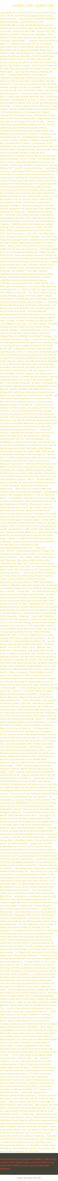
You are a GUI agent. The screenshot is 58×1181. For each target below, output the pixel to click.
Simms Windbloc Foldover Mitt (41, 1159)
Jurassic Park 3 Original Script (14, 1162)
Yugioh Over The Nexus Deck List (15, 1165)
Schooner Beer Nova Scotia (13, 1159)
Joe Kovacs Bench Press (41, 1162)
